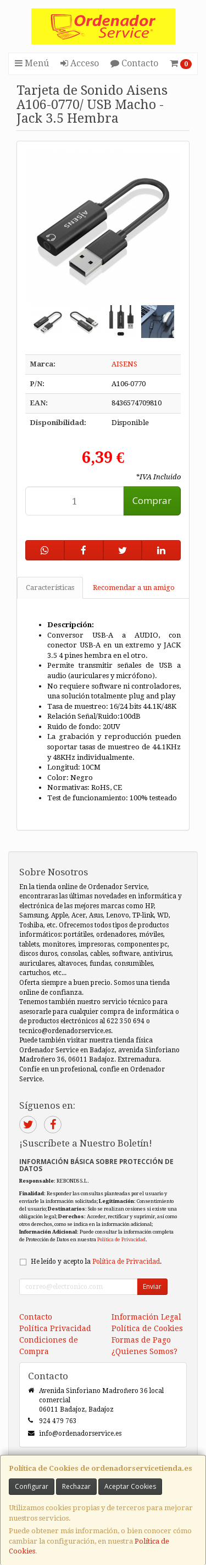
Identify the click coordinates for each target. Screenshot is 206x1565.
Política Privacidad (55, 1328)
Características (50, 587)
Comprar (151, 500)
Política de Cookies (147, 1328)
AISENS (124, 364)
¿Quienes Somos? (144, 1351)
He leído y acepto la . (96, 1261)
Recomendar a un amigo (134, 587)
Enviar (152, 1286)
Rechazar (76, 1486)
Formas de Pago (141, 1339)
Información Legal (146, 1316)
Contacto (134, 63)
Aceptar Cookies (130, 1486)
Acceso (79, 63)
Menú (32, 63)
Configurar (31, 1486)
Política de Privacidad (121, 1239)
